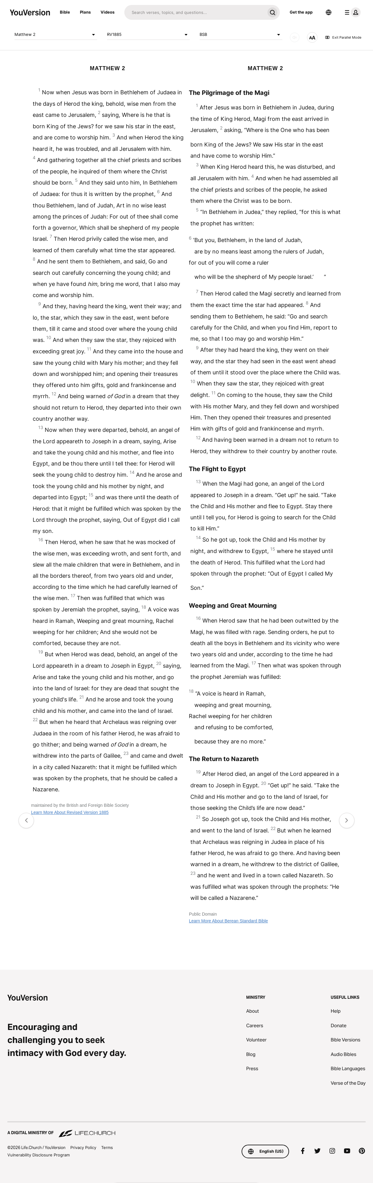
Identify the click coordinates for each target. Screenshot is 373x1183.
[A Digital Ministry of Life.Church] (186, 1129)
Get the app (301, 12)
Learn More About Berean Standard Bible (228, 920)
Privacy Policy (83, 1147)
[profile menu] (351, 12)
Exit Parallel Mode (343, 37)
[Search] (194, 12)
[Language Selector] (328, 12)
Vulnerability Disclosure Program (38, 1154)
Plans (85, 12)
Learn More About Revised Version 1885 (70, 812)
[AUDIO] (295, 37)
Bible (65, 12)
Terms (107, 1147)
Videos (107, 12)
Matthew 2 (56, 34)
